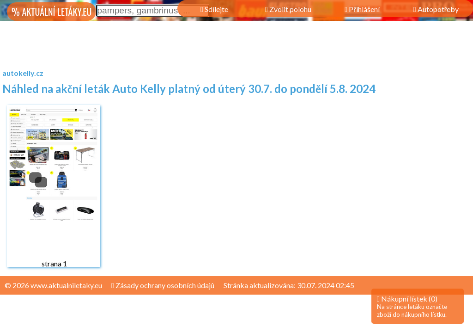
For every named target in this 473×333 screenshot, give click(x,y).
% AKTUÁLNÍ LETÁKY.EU (51, 11)
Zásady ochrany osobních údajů (162, 285)
